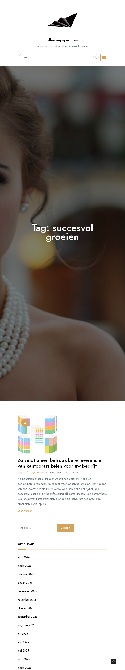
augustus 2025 (26, 625)
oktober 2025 (26, 608)
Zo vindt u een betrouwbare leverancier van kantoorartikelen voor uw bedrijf (60, 463)
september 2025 (28, 617)
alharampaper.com (62, 40)
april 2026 (24, 557)
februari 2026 (26, 574)
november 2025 (27, 600)
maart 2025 (24, 668)
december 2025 (27, 591)
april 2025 (24, 659)
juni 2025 (23, 642)
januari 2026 (25, 583)
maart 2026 (24, 566)
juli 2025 (23, 634)
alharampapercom (34, 472)
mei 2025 (23, 651)
